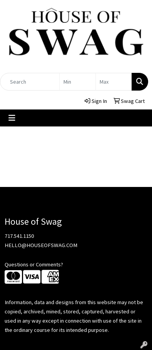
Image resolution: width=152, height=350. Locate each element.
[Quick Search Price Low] (77, 82)
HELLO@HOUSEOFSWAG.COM (41, 245)
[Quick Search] (30, 82)
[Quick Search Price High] (113, 82)
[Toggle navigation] (12, 118)
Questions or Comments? (34, 264)
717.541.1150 (19, 235)
